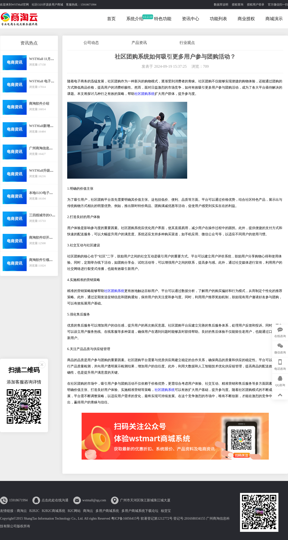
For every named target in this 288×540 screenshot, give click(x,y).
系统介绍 (135, 18)
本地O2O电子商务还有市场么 (51, 193)
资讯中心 (190, 18)
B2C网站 (74, 511)
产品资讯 (139, 43)
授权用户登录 (255, 4)
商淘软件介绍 (39, 103)
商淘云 (22, 511)
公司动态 (91, 43)
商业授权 (246, 18)
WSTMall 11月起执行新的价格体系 (55, 59)
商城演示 (274, 18)
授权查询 (237, 4)
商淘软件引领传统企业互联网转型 (54, 260)
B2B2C (34, 511)
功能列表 (218, 18)
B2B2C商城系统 (53, 511)
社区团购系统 (144, 94)
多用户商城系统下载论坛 (139, 511)
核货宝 (166, 511)
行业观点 (187, 43)
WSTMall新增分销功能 (46, 126)
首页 (111, 18)
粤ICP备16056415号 (125, 518)
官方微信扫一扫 (278, 4)
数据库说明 (221, 4)
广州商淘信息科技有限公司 (49, 148)
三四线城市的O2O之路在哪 (49, 215)
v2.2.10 (147, 16)
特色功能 (162, 18)
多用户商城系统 (107, 511)
